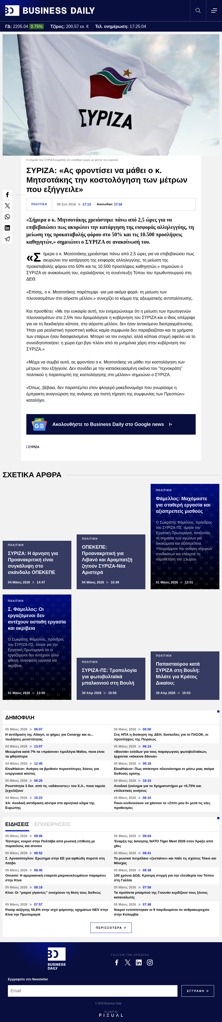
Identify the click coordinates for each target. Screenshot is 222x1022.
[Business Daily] (57, 958)
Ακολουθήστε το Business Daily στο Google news (102, 424)
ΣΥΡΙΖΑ (34, 447)
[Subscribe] (196, 991)
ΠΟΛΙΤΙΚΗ (39, 204)
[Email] (92, 991)
